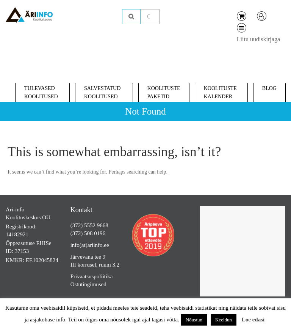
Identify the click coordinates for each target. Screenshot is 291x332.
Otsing (131, 16)
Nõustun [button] (194, 320)
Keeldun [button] (223, 320)
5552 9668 (96, 225)
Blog (269, 88)
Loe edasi (253, 319)
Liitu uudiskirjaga (258, 39)
